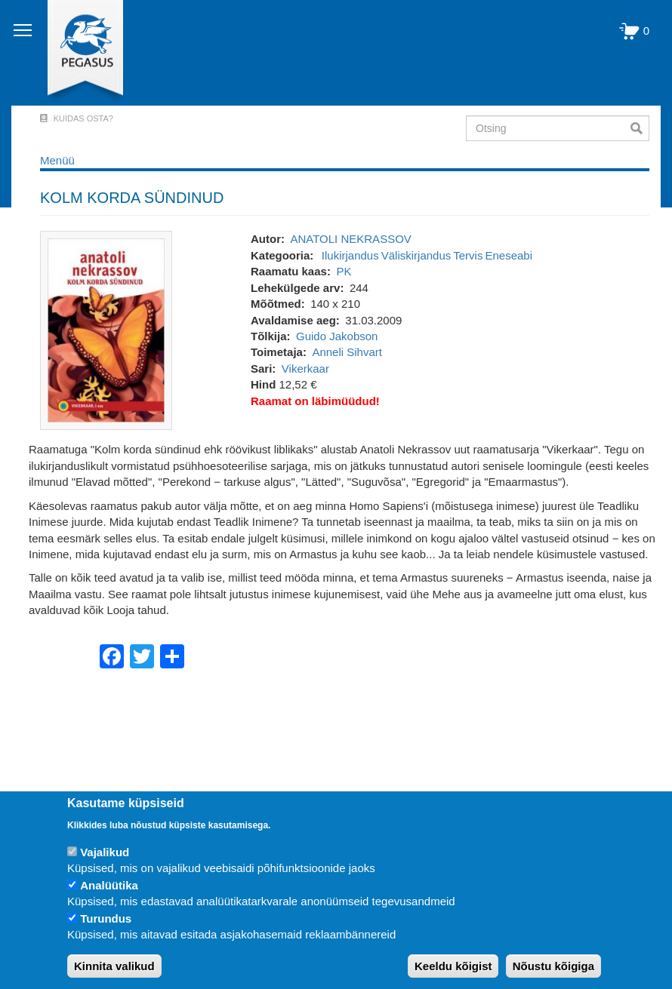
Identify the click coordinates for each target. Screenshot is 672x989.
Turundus (105, 918)
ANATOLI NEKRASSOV (350, 238)
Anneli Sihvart (347, 352)
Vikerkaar (305, 368)
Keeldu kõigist (453, 966)
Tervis (467, 255)
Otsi (639, 128)
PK (343, 271)
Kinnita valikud (114, 966)
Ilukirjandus (350, 255)
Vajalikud (104, 852)
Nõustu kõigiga (553, 966)
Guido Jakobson (337, 336)
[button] (106, 329)
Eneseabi (508, 255)
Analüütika (109, 885)
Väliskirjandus (416, 255)
